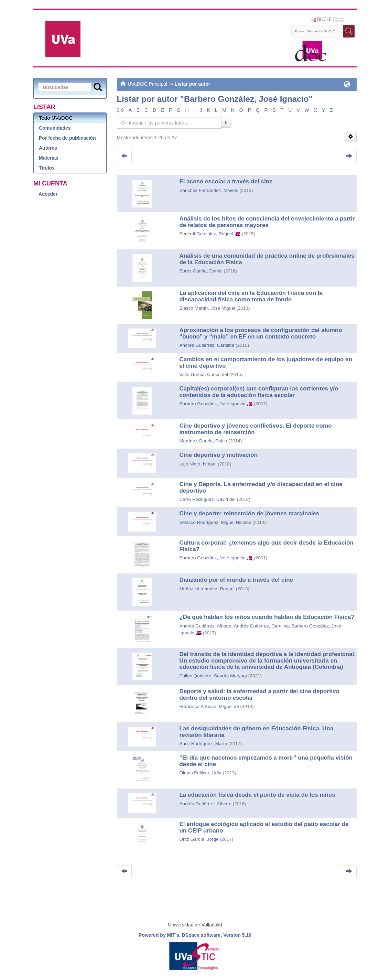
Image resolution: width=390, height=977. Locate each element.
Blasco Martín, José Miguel (207, 308)
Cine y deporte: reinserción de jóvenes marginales (249, 513)
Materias (48, 158)
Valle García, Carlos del (203, 374)
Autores (48, 148)
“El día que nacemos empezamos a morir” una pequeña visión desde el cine (266, 760)
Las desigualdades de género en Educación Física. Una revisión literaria (256, 731)
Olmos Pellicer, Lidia (200, 772)
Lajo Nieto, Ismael (197, 463)
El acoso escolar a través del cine (225, 181)
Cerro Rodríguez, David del (207, 499)
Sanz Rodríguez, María (203, 743)
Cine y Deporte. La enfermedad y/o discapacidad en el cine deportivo (260, 487)
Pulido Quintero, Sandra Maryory (213, 675)
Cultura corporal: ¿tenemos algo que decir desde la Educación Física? (266, 545)
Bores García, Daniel (200, 270)
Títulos (47, 168)
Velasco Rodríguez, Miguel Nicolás (215, 522)
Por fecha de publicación (67, 138)
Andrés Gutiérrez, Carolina (206, 345)
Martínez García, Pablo (203, 440)
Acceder (48, 194)
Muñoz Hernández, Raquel (207, 588)
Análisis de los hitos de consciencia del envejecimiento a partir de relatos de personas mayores (267, 221)
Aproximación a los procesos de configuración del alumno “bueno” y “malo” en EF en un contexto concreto (260, 333)
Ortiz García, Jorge (198, 839)
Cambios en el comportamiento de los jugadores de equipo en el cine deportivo (265, 362)
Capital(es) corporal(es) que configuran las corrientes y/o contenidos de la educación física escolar (258, 391)
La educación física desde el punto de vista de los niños (257, 795)
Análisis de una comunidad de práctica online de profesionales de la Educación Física (266, 259)
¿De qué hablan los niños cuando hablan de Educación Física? (266, 617)
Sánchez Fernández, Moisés (208, 190)
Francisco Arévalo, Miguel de (209, 706)
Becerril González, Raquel (206, 233)
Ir (226, 122)
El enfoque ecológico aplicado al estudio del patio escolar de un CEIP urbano (263, 827)
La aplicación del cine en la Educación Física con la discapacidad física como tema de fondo (251, 296)
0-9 (120, 110)
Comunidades (55, 128)
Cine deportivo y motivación (218, 455)
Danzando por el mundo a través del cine (236, 580)
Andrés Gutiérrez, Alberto (205, 626)
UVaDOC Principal (147, 84)
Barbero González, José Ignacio (212, 403)
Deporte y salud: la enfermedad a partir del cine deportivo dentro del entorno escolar (259, 694)
